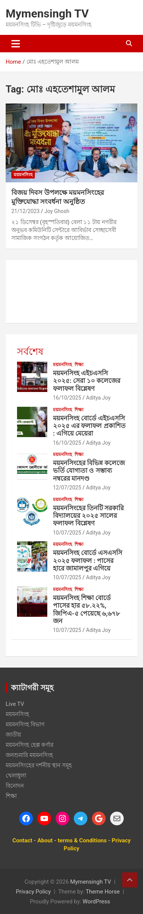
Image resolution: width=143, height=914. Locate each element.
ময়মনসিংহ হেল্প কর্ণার (29, 745)
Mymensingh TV (47, 13)
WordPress (96, 901)
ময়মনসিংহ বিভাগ (25, 724)
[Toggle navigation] (16, 43)
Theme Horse (102, 891)
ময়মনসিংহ (23, 174)
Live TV (15, 704)
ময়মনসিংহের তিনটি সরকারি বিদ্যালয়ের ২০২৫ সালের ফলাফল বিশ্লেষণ (88, 515)
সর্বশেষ (30, 351)
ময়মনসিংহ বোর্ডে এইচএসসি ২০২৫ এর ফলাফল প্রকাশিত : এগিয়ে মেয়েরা (89, 425)
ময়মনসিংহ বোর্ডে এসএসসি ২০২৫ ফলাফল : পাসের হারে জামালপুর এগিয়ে (87, 560)
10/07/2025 (67, 533)
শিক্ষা (79, 364)
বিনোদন (15, 785)
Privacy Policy (33, 891)
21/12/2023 (25, 211)
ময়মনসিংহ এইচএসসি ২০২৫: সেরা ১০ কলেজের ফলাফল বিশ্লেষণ (86, 380)
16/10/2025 (67, 398)
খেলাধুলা (16, 775)
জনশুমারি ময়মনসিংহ (29, 755)
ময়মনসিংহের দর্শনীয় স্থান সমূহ (39, 765)
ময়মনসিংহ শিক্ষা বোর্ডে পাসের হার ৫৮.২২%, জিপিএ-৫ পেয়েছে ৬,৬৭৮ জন (86, 609)
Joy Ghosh (56, 211)
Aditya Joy (98, 398)
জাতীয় (13, 734)
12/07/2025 (67, 487)
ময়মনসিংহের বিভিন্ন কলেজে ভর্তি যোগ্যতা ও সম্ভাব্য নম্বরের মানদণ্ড (89, 470)
